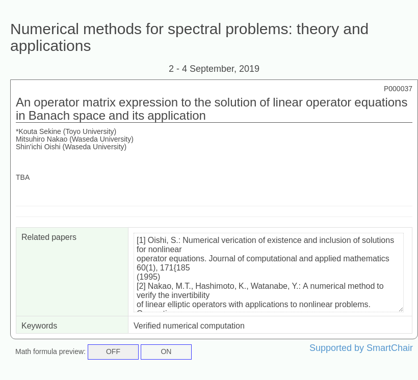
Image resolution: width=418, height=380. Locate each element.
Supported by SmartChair (361, 347)
